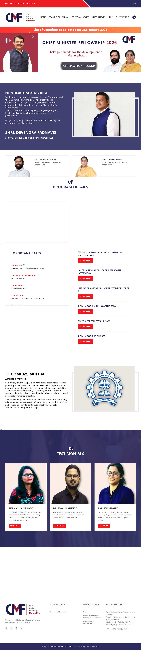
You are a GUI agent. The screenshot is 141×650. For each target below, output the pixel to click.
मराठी (134, 4)
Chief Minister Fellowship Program (63, 646)
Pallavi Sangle (108, 508)
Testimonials (122, 17)
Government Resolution (58, 612)
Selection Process (80, 17)
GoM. (98, 646)
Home (43, 17)
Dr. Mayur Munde (65, 508)
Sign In (85, 612)
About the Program (58, 17)
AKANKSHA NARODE (21, 508)
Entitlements (98, 17)
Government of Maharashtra (88, 623)
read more (14, 526)
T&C (111, 17)
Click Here (85, 260)
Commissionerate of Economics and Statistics (92, 617)
